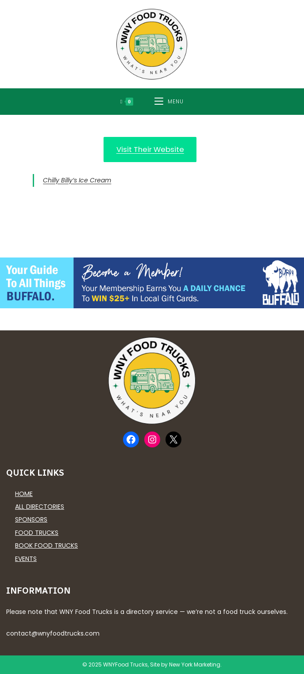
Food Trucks (36, 532)
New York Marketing (194, 664)
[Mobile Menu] (169, 101)
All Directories (39, 506)
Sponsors (31, 519)
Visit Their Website (150, 149)
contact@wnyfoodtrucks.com (53, 633)
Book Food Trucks (46, 545)
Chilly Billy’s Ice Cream (77, 180)
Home (24, 493)
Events (26, 558)
